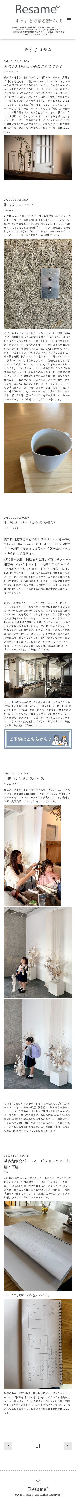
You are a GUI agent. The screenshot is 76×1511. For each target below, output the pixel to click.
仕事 (6, 1172)
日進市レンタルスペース (24, 778)
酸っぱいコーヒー (18, 205)
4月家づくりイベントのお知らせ (30, 523)
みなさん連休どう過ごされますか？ (33, 66)
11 (38, 1446)
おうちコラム (38, 49)
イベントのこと (11, 528)
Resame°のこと (11, 72)
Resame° (38, 1489)
